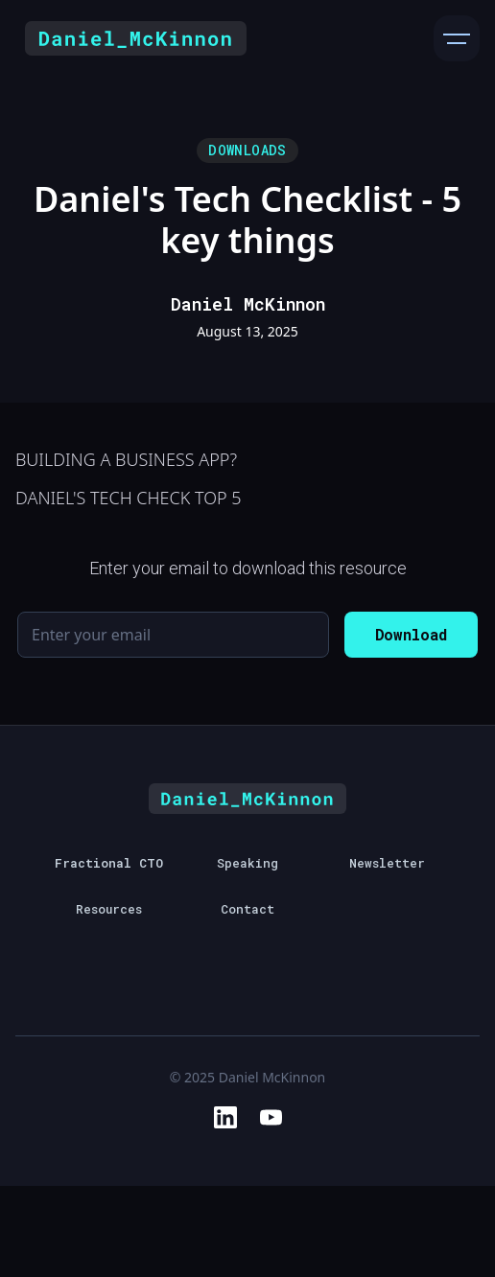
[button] (457, 38)
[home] (131, 38)
